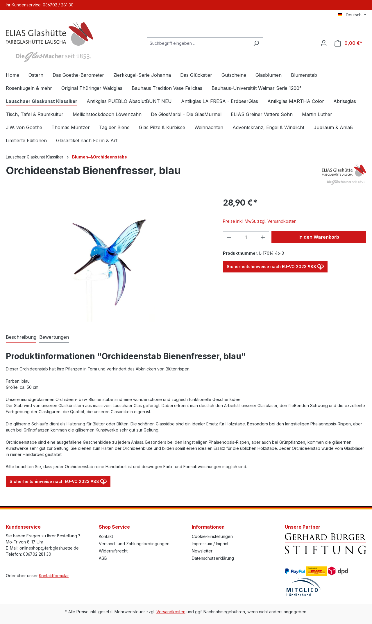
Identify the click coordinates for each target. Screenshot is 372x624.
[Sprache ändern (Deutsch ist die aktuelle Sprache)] (352, 15)
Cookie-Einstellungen (212, 536)
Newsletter (202, 550)
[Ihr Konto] (324, 43)
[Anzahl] (246, 237)
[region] (108, 259)
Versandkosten (170, 611)
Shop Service (114, 527)
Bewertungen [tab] (54, 337)
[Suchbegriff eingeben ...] (198, 43)
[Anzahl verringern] (229, 237)
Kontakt (106, 536)
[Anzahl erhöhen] (263, 237)
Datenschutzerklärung (213, 558)
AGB (103, 558)
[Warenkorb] (348, 43)
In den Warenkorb (318, 237)
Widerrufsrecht (113, 550)
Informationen (208, 527)
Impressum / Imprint (210, 543)
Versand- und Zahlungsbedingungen (134, 543)
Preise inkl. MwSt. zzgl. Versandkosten (259, 221)
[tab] (21, 337)
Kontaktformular (54, 575)
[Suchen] (256, 43)
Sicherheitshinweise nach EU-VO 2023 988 (275, 265)
